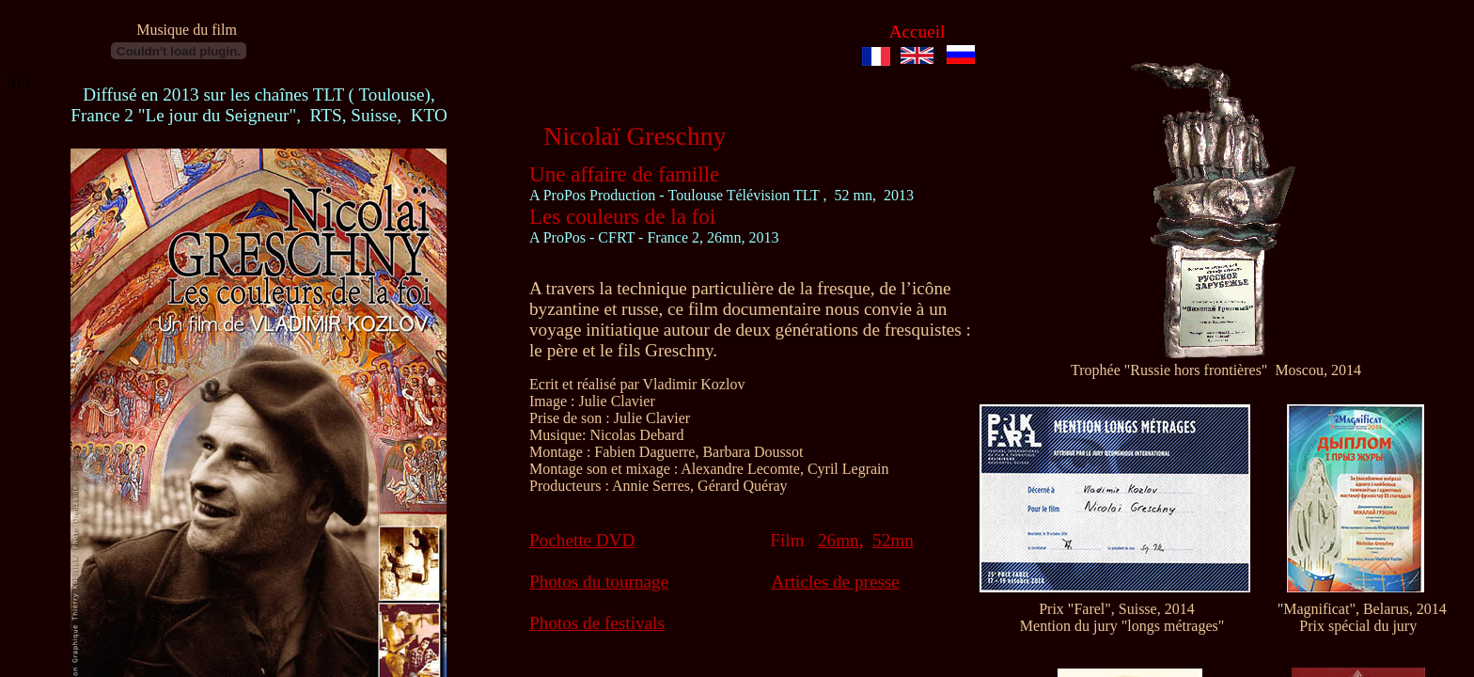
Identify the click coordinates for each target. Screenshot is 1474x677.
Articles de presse (835, 581)
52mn (893, 540)
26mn (838, 540)
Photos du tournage (598, 581)
